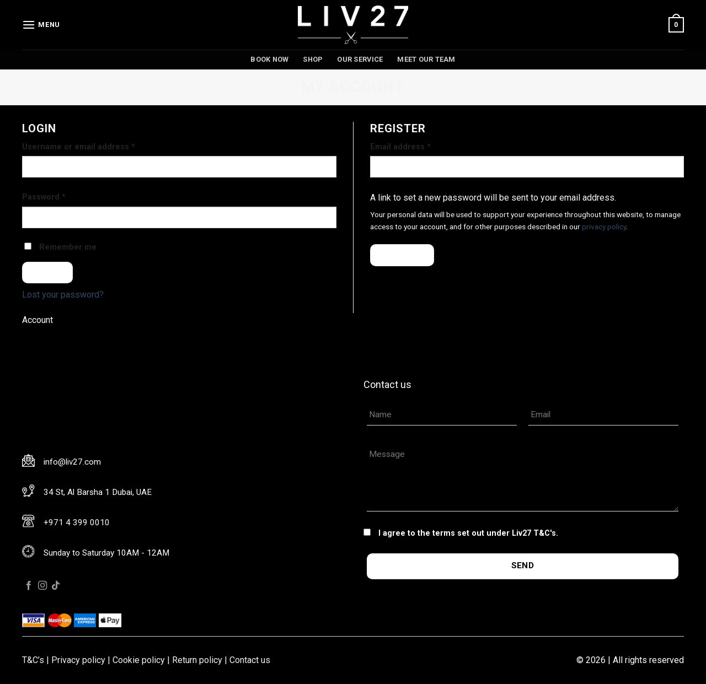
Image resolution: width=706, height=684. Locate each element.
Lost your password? (63, 294)
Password (44, 197)
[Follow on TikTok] (55, 586)
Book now (269, 59)
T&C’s (33, 660)
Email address (400, 147)
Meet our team (426, 59)
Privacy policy (78, 660)
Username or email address (78, 147)
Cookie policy (139, 660)
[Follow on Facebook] (28, 586)
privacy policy (604, 226)
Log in (47, 272)
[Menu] (41, 24)
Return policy (197, 660)
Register (402, 255)
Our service (360, 59)
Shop (313, 59)
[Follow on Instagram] (42, 586)
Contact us (249, 660)
